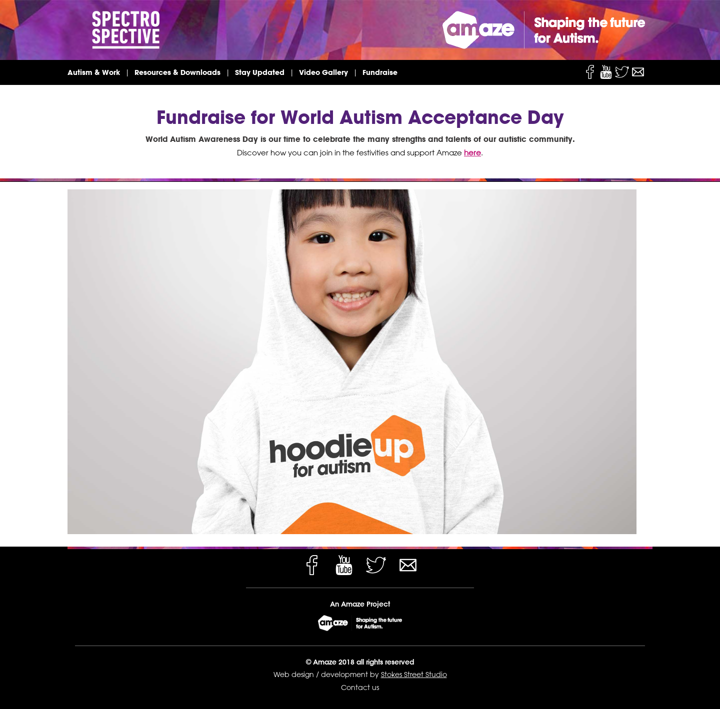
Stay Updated (259, 72)
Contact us (360, 687)
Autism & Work (94, 72)
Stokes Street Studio (414, 674)
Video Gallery (323, 72)
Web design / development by (327, 674)
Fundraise (380, 72)
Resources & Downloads (177, 72)
